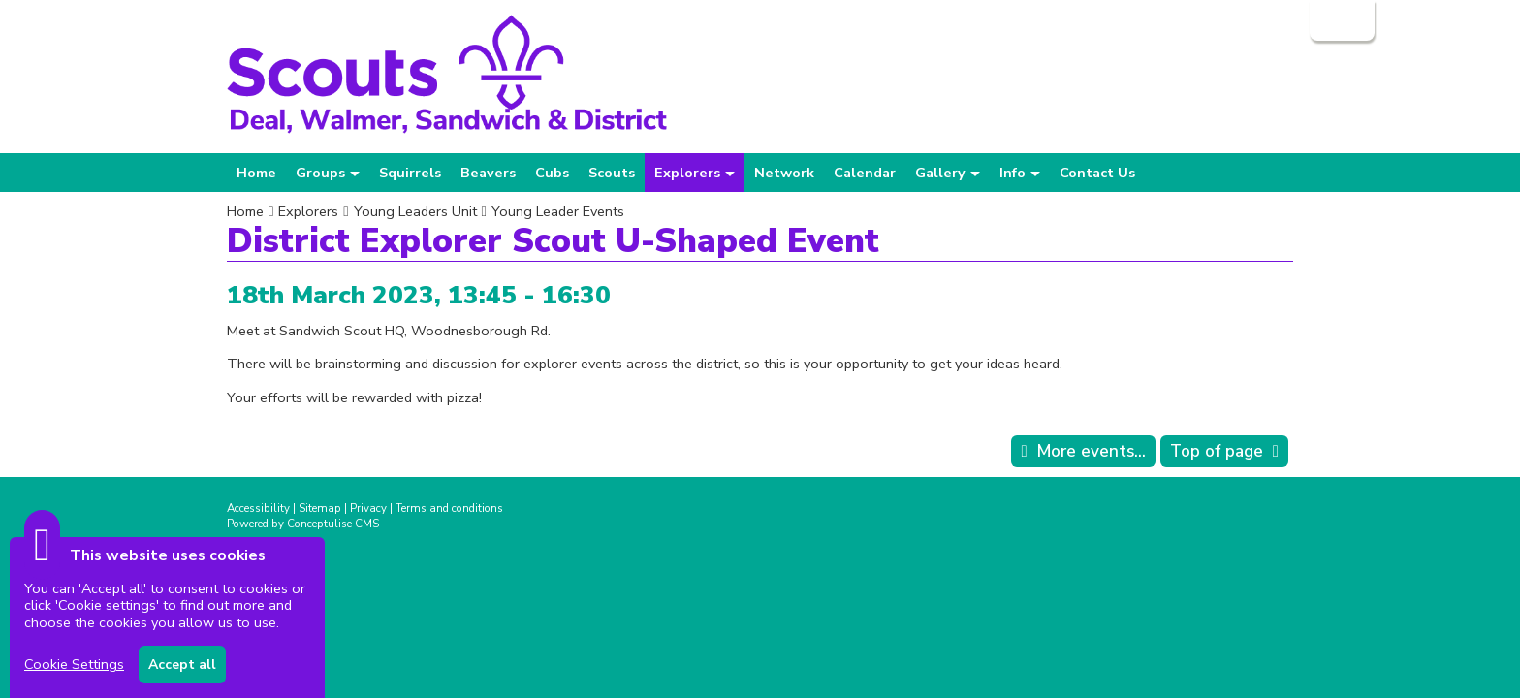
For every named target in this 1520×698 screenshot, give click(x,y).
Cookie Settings (74, 664)
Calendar (865, 172)
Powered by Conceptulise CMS (303, 523)
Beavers (488, 172)
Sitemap (320, 508)
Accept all (182, 664)
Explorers (308, 211)
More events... (1091, 451)
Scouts (611, 172)
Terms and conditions (449, 508)
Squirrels (410, 172)
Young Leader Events (557, 211)
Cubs (552, 172)
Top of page (1216, 451)
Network (784, 172)
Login (1340, 20)
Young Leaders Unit (415, 211)
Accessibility (258, 508)
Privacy (368, 508)
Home (256, 172)
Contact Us (1097, 172)
